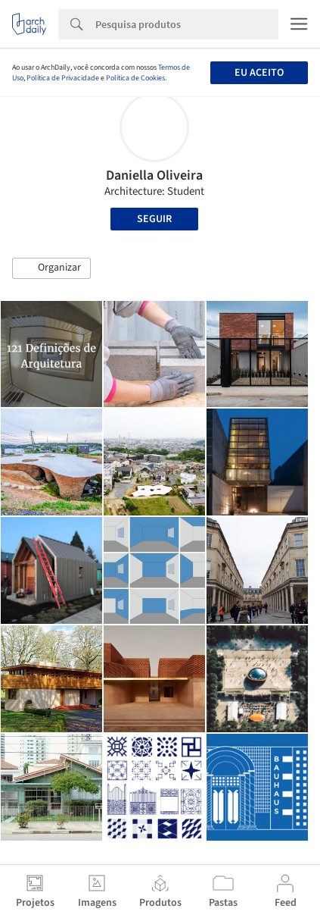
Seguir (154, 219)
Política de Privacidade (62, 78)
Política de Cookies (135, 78)
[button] (51, 268)
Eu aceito (259, 72)
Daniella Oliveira (154, 175)
